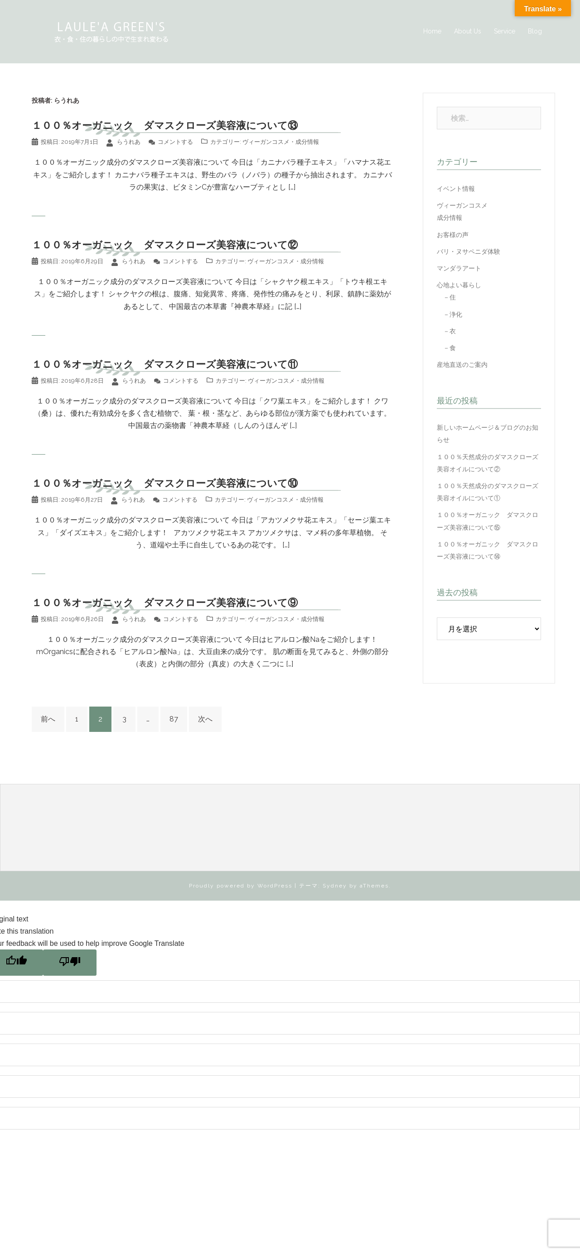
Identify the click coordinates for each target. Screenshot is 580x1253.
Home (432, 31)
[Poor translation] (70, 962)
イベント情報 (456, 188)
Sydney (335, 886)
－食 (446, 347)
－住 (446, 297)
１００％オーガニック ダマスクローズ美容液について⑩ (165, 483)
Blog (535, 31)
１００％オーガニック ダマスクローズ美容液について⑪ (165, 364)
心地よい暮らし (459, 285)
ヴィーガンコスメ (266, 141)
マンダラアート (459, 268)
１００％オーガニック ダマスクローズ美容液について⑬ (165, 125)
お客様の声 (453, 234)
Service (504, 31)
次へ (205, 719)
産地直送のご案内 (462, 364)
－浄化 (449, 314)
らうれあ (128, 141)
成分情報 (307, 141)
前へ (48, 719)
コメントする (175, 141)
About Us (467, 31)
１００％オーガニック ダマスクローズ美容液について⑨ (165, 602)
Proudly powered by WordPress (240, 886)
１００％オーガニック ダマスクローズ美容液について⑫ (165, 245)
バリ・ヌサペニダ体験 (468, 251)
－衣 (446, 331)
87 (173, 719)
